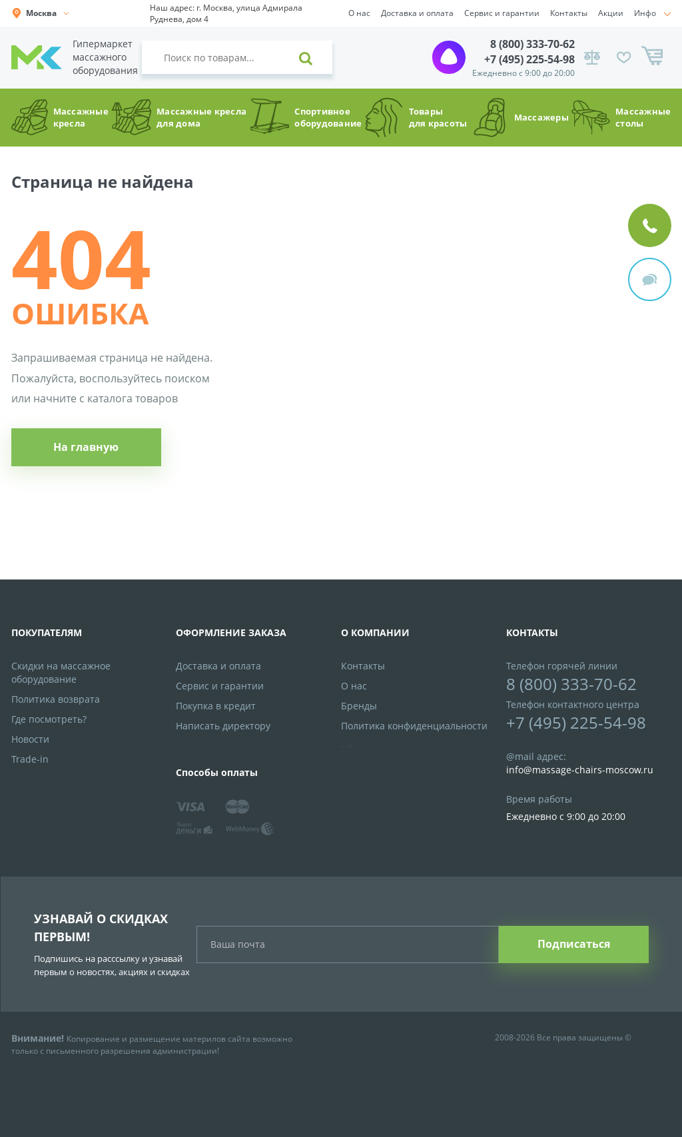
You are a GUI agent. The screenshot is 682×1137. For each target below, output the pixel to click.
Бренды (359, 705)
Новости (30, 739)
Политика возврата (55, 699)
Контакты (568, 13)
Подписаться (573, 944)
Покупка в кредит (216, 705)
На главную (86, 447)
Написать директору (223, 725)
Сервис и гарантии (501, 13)
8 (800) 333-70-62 (532, 44)
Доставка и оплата (417, 13)
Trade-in (30, 759)
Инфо (645, 13)
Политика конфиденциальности (414, 725)
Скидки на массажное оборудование (61, 672)
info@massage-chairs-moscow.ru (579, 769)
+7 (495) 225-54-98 (529, 59)
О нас (359, 13)
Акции (610, 13)
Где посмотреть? (49, 719)
